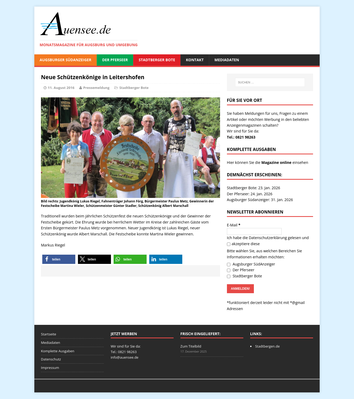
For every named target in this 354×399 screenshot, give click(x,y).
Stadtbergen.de (267, 346)
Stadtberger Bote (157, 59)
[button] (58, 259)
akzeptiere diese (243, 243)
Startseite (48, 334)
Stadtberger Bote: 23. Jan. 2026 (253, 187)
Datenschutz (51, 359)
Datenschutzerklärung (268, 237)
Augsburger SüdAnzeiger (65, 59)
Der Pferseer (115, 59)
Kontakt (195, 59)
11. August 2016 (61, 87)
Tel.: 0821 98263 (241, 137)
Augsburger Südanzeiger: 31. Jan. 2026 (260, 199)
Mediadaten (227, 59)
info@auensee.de (124, 357)
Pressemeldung (96, 87)
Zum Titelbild (190, 346)
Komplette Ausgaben (57, 351)
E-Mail (233, 224)
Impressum (50, 367)
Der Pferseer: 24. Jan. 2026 (249, 193)
